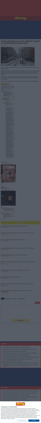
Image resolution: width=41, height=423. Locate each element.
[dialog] (20, 412)
